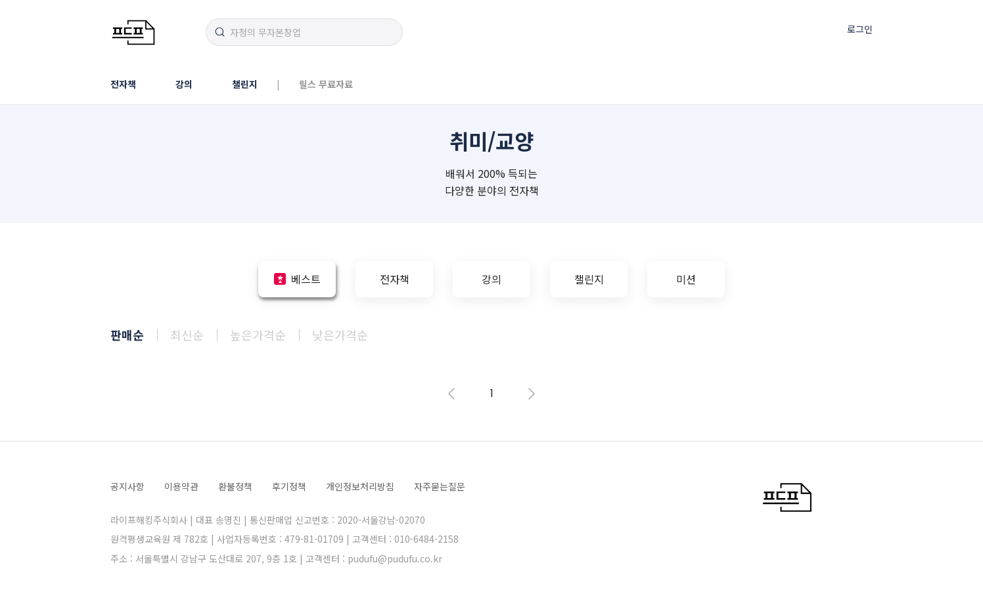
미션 (686, 279)
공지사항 (127, 486)
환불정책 (235, 486)
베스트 (306, 279)
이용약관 (181, 486)
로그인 (860, 28)
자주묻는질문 (439, 486)
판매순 (127, 335)
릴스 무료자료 (326, 84)
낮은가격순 (340, 335)
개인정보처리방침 (360, 486)
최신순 (187, 335)
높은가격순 (258, 335)
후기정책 (289, 486)
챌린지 (245, 84)
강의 (184, 84)
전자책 (123, 84)
